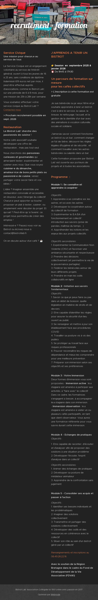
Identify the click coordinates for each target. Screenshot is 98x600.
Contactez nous (12, 109)
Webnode (55, 594)
